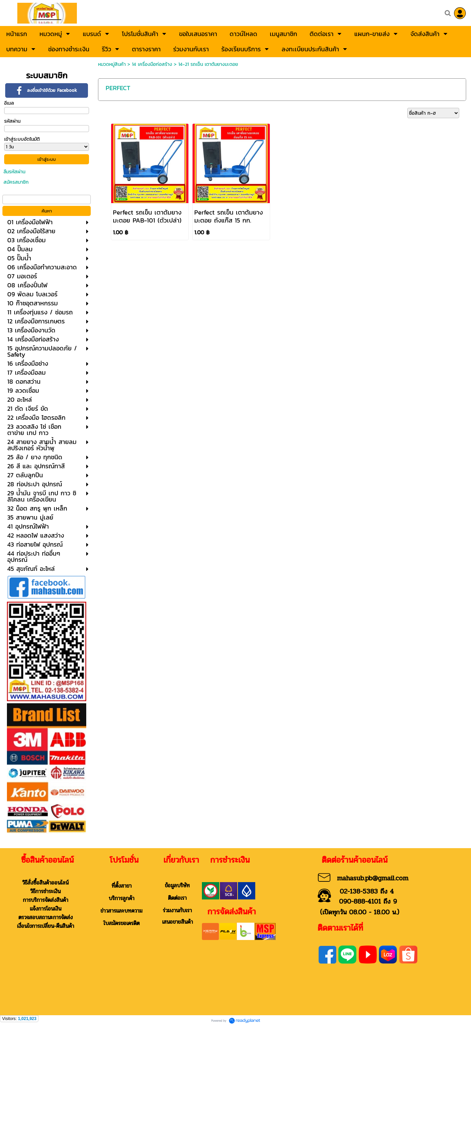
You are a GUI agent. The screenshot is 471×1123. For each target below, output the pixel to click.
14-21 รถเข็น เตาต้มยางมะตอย (208, 64)
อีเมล (9, 103)
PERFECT (118, 88)
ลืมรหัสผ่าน (14, 171)
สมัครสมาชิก (16, 182)
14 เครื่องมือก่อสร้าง (152, 64)
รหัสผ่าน (12, 121)
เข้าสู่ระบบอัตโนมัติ (22, 139)
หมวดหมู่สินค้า (112, 64)
